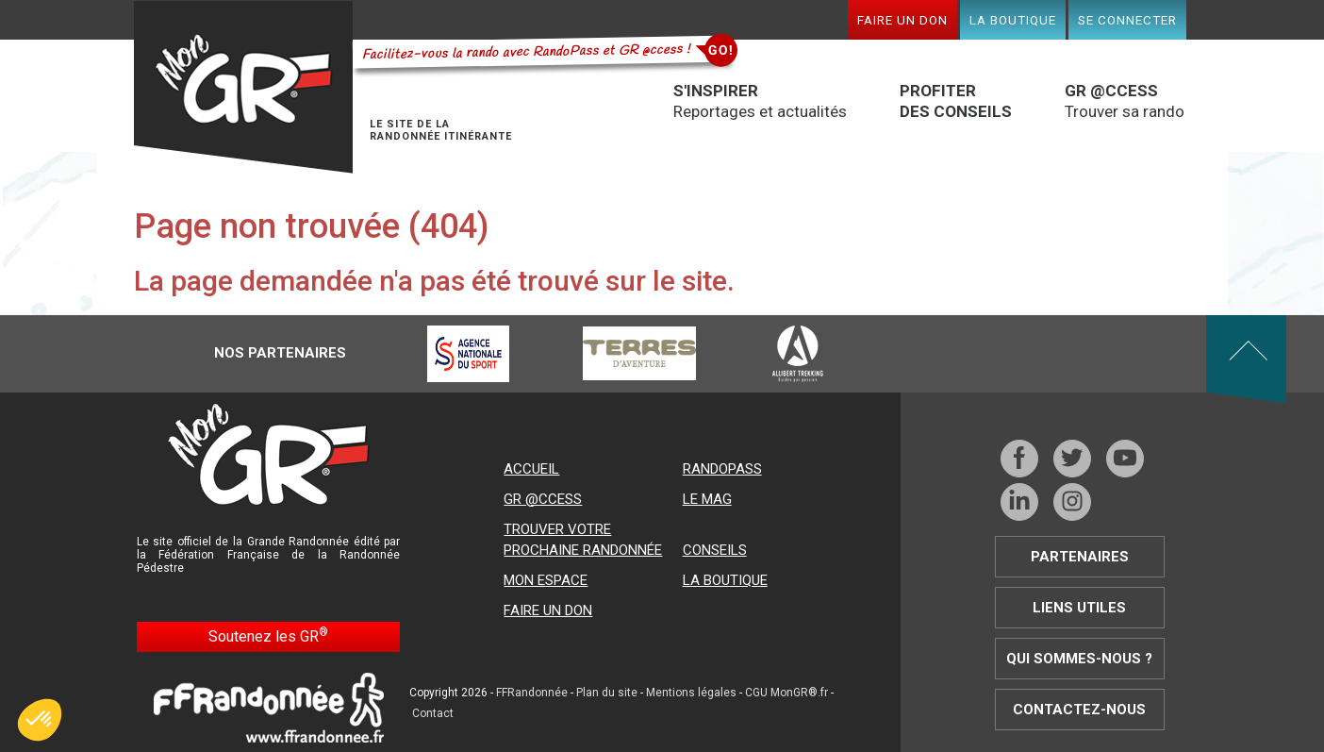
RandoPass (722, 468)
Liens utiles (1079, 607)
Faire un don (902, 19)
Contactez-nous (1079, 709)
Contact (433, 713)
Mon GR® (243, 87)
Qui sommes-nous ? (1079, 658)
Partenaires (1080, 556)
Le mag (707, 499)
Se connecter (1127, 19)
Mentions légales (691, 692)
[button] (39, 720)
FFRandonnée (532, 692)
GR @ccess (543, 499)
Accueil (531, 468)
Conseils (715, 550)
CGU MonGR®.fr (786, 692)
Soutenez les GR (268, 635)
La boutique (1012, 19)
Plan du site (606, 692)
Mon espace (546, 580)
